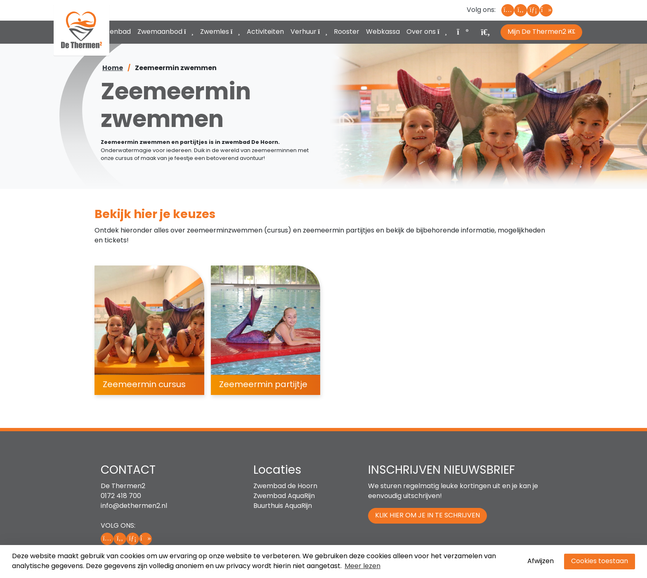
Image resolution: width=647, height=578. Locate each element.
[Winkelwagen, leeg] (462, 31)
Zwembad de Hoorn (285, 486)
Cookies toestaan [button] (599, 561)
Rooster (346, 32)
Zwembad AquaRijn (284, 496)
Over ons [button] (426, 31)
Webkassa (383, 32)
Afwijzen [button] (540, 561)
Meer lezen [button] (362, 566)
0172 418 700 (121, 496)
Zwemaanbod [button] (165, 31)
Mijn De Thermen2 (541, 32)
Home (112, 68)
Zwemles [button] (220, 31)
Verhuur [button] (309, 31)
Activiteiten (265, 32)
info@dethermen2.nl (134, 506)
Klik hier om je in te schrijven (427, 515)
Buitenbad (114, 32)
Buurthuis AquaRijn (282, 506)
